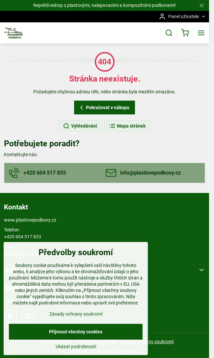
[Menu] (201, 32)
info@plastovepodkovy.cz (30, 253)
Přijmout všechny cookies (75, 347)
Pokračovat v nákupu (103, 107)
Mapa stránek (127, 126)
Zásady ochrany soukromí (75, 329)
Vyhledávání (80, 126)
